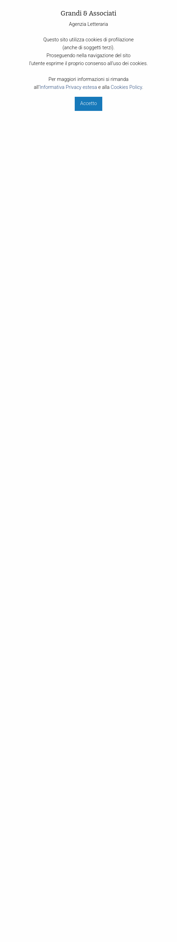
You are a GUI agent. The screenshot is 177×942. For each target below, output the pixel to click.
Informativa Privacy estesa (68, 87)
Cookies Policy (126, 87)
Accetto (88, 103)
